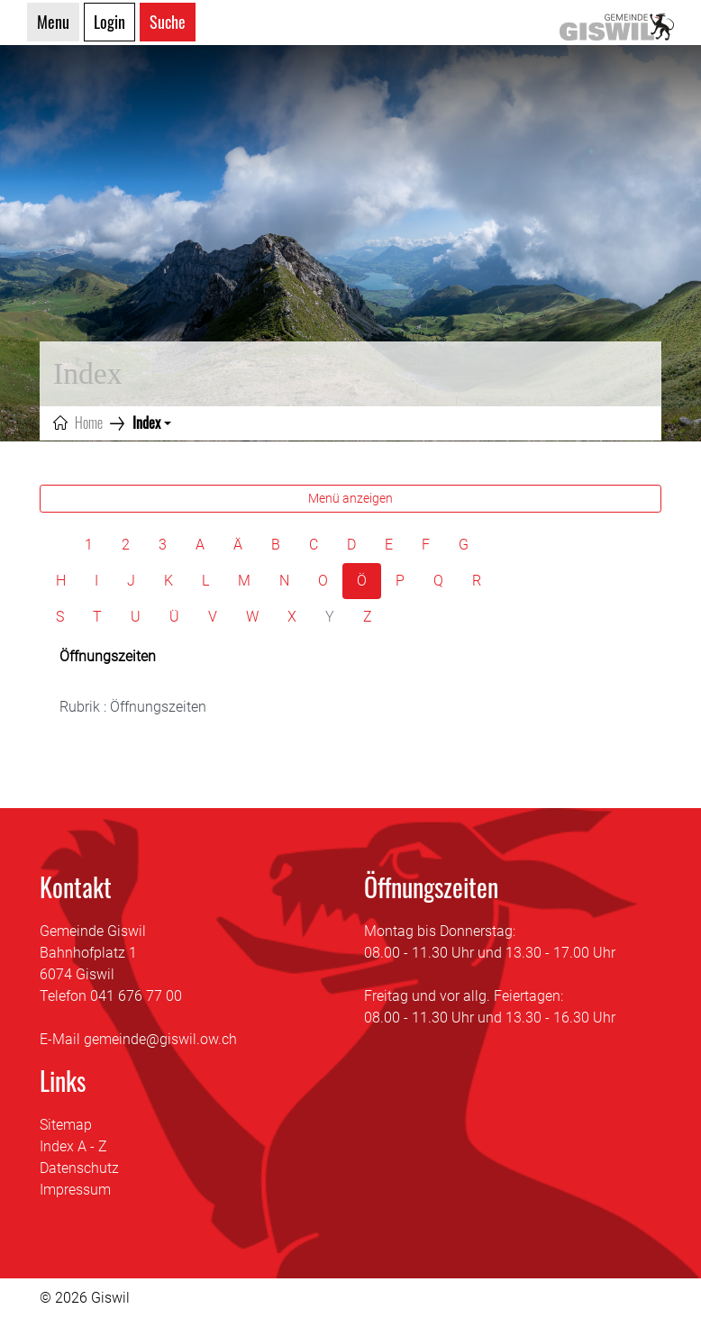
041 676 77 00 (136, 995)
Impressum (75, 1189)
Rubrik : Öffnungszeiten (132, 706)
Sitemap (66, 1124)
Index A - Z (73, 1146)
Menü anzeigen (350, 498)
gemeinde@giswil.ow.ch (160, 1039)
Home (89, 422)
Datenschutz (79, 1168)
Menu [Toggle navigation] (53, 21)
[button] (151, 422)
